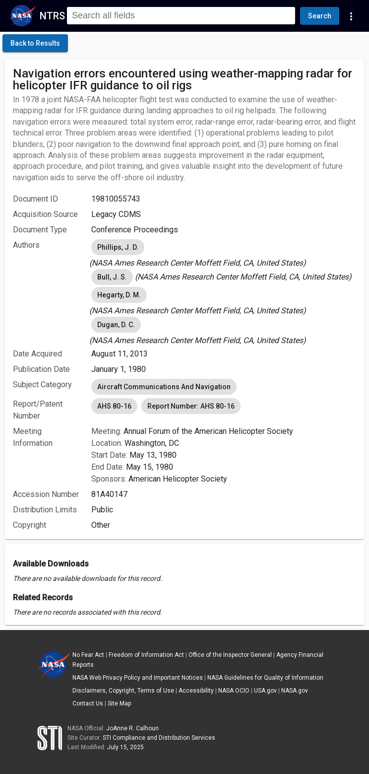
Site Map (119, 703)
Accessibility (196, 690)
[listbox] (223, 253)
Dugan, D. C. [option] (116, 325)
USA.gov (265, 690)
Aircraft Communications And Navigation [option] (164, 387)
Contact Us (87, 703)
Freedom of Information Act (146, 654)
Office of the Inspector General (230, 654)
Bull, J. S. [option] (112, 277)
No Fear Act (88, 654)
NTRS (52, 16)
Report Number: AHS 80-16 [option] (191, 406)
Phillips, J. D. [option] (117, 247)
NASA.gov (294, 690)
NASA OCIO (233, 690)
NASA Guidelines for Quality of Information (265, 677)
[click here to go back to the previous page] (35, 43)
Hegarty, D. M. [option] (119, 295)
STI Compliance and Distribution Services (159, 737)
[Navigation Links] (351, 16)
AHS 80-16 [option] (114, 406)
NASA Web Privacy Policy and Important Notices (137, 677)
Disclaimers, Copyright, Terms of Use (123, 690)
